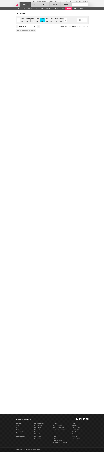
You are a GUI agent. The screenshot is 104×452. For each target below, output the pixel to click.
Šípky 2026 (75, 129)
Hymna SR (18, 189)
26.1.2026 (61, 20)
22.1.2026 (42, 20)
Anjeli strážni (38, 225)
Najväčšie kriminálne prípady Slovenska (42, 276)
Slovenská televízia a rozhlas (23, 419)
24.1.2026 (51, 20)
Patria (36, 431)
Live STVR (48, 8)
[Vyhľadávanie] (80, 4)
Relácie (75, 8)
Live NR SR (55, 8)
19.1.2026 (28, 20)
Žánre (81, 8)
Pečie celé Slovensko (42, 1)
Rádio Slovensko (39, 423)
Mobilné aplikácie (20, 436)
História (51, 1)
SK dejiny (37, 251)
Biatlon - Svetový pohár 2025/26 (80, 79)
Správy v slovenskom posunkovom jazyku (42, 118)
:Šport (17, 429)
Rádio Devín (37, 427)
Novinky (66, 4)
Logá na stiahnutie (77, 429)
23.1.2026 (47, 20)
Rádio (35, 4)
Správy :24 (56, 183)
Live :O (41, 8)
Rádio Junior (37, 438)
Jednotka (18, 423)
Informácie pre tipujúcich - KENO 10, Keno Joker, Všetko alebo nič (42, 138)
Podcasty (18, 434)
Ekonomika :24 (57, 405)
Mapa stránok (76, 427)
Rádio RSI (37, 434)
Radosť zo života (39, 183)
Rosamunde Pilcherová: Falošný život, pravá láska (24, 118)
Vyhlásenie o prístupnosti (60, 442)
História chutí (19, 144)
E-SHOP (66, 1)
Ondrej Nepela (38, 205)
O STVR (55, 423)
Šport (36, 8)
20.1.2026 (32, 20)
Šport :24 (55, 223)
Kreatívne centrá (57, 440)
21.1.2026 (37, 20)
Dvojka (17, 425)
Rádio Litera (37, 436)
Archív (62, 8)
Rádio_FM (37, 429)
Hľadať (85, 4)
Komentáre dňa (57, 118)
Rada (54, 436)
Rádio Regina (38, 425)
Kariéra (55, 434)
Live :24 (30, 8)
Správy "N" (18, 235)
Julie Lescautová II (21, 170)
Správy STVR (58, 1)
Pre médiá (78, 1)
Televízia (25, 4)
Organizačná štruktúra (59, 429)
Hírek (35, 387)
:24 (16, 427)
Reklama (74, 425)
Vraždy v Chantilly (21, 209)
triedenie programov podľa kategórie (26, 30)
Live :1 (18, 8)
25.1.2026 (56, 20)
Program (69, 8)
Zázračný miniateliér (40, 98)
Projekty (74, 434)
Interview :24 (56, 360)
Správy (19, 59)
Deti (34, 1)
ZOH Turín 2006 (76, 172)
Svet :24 (55, 242)
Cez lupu (36, 328)
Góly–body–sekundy (78, 56)
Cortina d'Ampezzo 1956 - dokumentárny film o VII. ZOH (80, 106)
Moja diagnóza (38, 157)
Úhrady (55, 438)
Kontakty (85, 1)
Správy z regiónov (58, 138)
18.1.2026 (22, 20)
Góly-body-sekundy (21, 79)
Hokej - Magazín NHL (78, 237)
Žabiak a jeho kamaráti (42, 59)
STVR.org (72, 1)
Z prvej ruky (56, 157)
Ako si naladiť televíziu (59, 427)
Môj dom (36, 79)
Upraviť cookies (76, 438)
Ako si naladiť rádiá (58, 425)
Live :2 (24, 8)
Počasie (18, 99)
